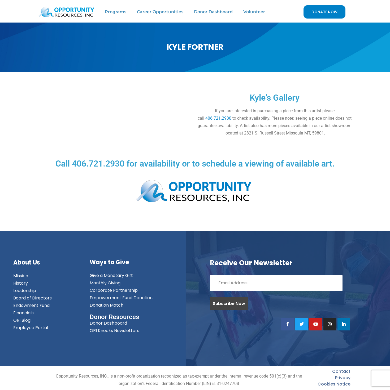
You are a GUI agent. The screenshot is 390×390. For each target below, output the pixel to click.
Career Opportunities (160, 11)
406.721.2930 (218, 118)
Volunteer (254, 11)
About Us (26, 262)
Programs (115, 11)
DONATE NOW (324, 12)
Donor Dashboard (213, 11)
